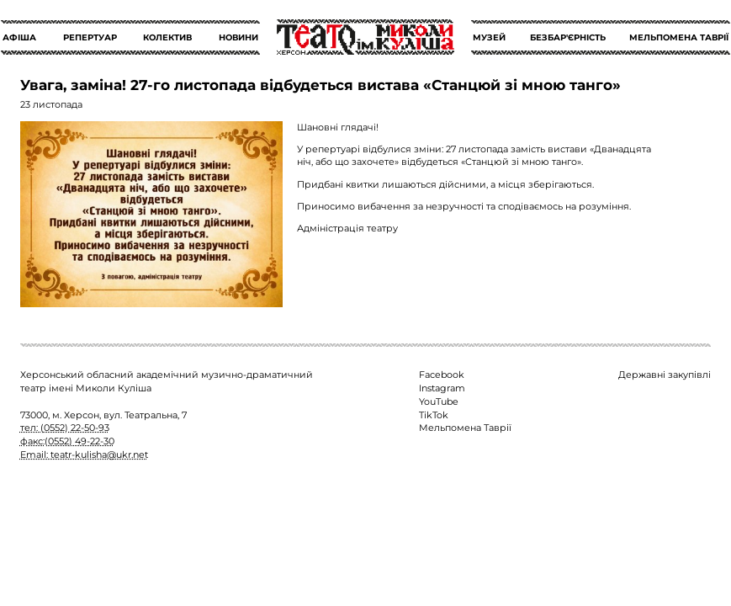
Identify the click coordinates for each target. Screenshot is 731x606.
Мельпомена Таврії (465, 427)
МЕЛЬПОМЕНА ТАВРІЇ (678, 37)
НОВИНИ (238, 37)
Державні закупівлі (664, 374)
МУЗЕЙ (489, 37)
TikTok (433, 415)
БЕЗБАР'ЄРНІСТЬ (568, 37)
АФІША (19, 37)
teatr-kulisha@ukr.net (99, 454)
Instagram (442, 388)
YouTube (438, 401)
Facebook (441, 374)
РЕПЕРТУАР (90, 37)
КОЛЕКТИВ (167, 37)
